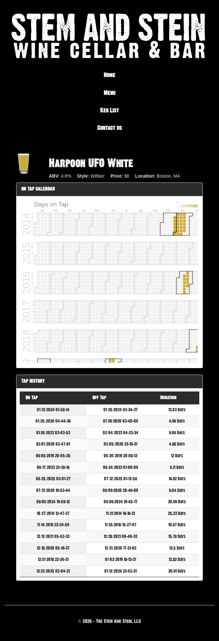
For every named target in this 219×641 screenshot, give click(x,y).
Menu (109, 93)
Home (109, 75)
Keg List (109, 110)
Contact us (109, 128)
